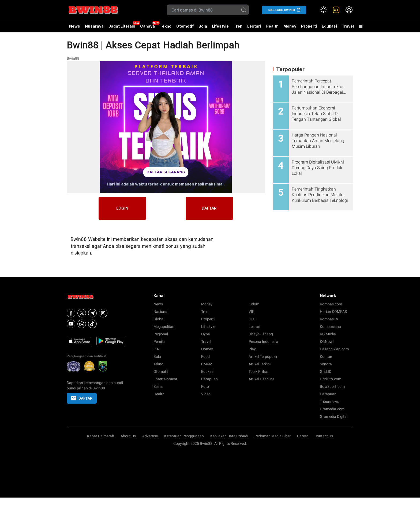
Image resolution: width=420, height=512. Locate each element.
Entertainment (165, 379)
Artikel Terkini (260, 364)
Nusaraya (94, 26)
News (74, 26)
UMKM (206, 364)
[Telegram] (92, 313)
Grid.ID (325, 371)
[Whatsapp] (81, 324)
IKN (156, 349)
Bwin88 (73, 58)
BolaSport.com (332, 386)
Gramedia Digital (333, 416)
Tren (238, 26)
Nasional (160, 311)
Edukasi (329, 26)
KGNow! (327, 341)
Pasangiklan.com (334, 349)
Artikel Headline (261, 379)
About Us (128, 436)
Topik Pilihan (259, 371)
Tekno (165, 26)
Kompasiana (330, 326)
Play (252, 349)
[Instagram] (103, 313)
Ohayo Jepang (261, 334)
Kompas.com (331, 304)
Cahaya (147, 26)
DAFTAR (212, 208)
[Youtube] (71, 324)
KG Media (328, 334)
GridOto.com (330, 379)
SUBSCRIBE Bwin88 (281, 10)
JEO (252, 319)
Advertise (150, 436)
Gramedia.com (332, 409)
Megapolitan (163, 326)
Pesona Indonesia (263, 341)
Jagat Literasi (121, 26)
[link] (336, 10)
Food (205, 356)
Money (289, 26)
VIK (251, 311)
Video (206, 394)
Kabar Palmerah (100, 436)
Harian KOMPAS (333, 311)
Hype (205, 334)
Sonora (326, 364)
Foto (205, 386)
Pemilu (159, 341)
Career (302, 436)
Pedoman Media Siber (272, 436)
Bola (202, 26)
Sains (158, 386)
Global (158, 319)
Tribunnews (329, 401)
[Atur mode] (323, 10)
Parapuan (209, 379)
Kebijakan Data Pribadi (229, 436)
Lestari (254, 28)
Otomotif (185, 26)
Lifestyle (220, 26)
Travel (348, 26)
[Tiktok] (92, 324)
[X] (81, 313)
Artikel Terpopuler (263, 356)
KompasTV (329, 319)
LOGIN (119, 208)
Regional (160, 334)
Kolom (254, 304)
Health (272, 26)
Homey (207, 349)
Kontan (326, 356)
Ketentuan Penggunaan (184, 436)
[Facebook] (71, 313)
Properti (309, 26)
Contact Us (323, 436)
